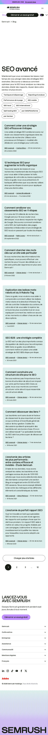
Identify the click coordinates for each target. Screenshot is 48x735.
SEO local (7, 105)
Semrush (6, 22)
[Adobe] (5, 679)
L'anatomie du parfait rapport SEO (24, 510)
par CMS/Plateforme (30, 111)
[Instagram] (7, 671)
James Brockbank (23, 193)
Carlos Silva (21, 148)
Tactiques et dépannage (13, 95)
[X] (25, 671)
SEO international (23, 105)
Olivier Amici (21, 273)
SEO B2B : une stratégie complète (23, 338)
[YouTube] (16, 671)
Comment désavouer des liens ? (22, 412)
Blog (4, 15)
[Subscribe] (22, 15)
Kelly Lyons (20, 236)
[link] (24, 138)
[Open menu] (42, 8)
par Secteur (8, 116)
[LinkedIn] (3, 671)
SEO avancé (9, 148)
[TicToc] (12, 671)
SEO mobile (32, 100)
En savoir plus (30, 2)
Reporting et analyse (36, 95)
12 (37, 567)
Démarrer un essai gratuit (16, 617)
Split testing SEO (10, 111)
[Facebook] (21, 671)
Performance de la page (13, 100)
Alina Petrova (22, 496)
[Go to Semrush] (13, 8)
